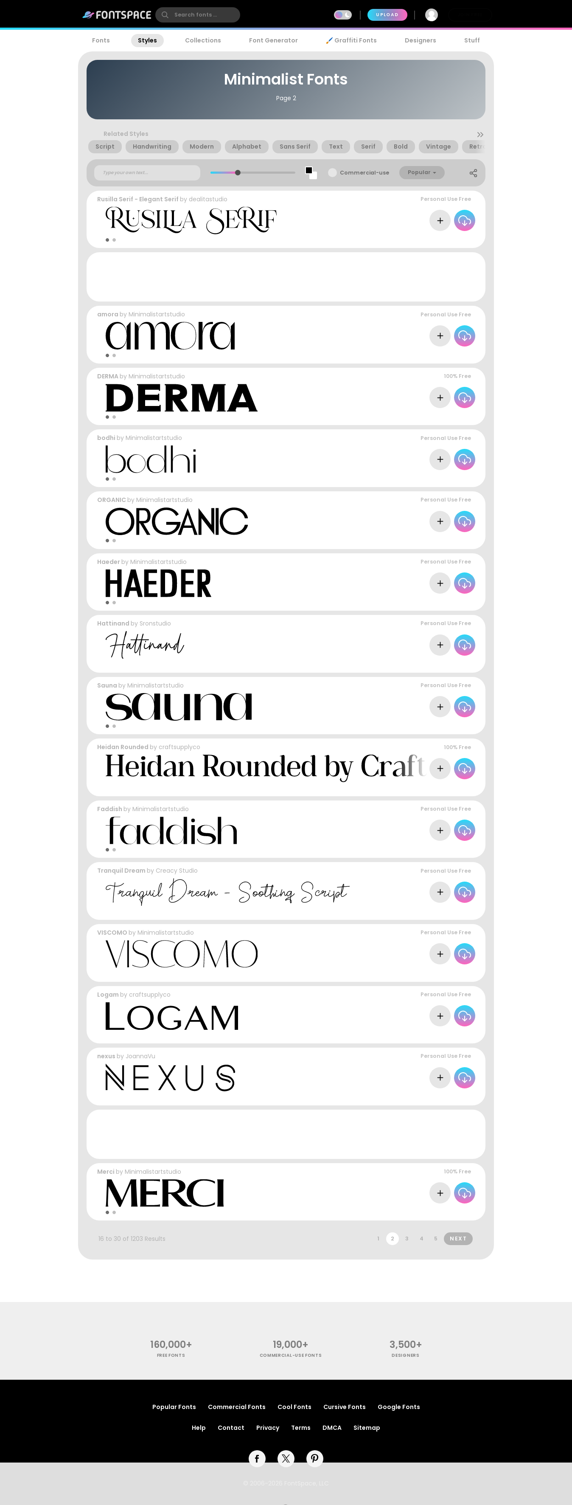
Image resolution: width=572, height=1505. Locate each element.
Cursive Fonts (344, 1407)
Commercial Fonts (237, 1407)
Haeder (108, 562)
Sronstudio (155, 623)
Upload (387, 14)
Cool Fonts (294, 1407)
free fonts (171, 1355)
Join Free (470, 14)
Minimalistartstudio (157, 314)
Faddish (109, 809)
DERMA (107, 376)
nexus (106, 1056)
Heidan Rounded (123, 747)
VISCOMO (112, 932)
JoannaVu (140, 1056)
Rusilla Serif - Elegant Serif (138, 199)
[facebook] (257, 1458)
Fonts (101, 40)
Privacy (267, 1427)
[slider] (237, 172)
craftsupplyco (179, 747)
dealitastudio (208, 199)
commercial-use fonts (291, 1355)
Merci (106, 1171)
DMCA (332, 1427)
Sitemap (366, 1427)
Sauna (107, 685)
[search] (197, 15)
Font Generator (273, 40)
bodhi (106, 438)
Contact (231, 1427)
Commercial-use (364, 172)
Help (199, 1427)
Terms (301, 1427)
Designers (420, 40)
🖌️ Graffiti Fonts (351, 40)
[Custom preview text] (147, 172)
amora (107, 314)
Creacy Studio (177, 870)
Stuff (472, 40)
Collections (203, 40)
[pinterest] (314, 1458)
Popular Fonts (174, 1407)
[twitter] (286, 1458)
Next (458, 1238)
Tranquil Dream (121, 870)
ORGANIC (111, 500)
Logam (108, 994)
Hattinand (113, 623)
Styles (147, 40)
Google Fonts (399, 1407)
